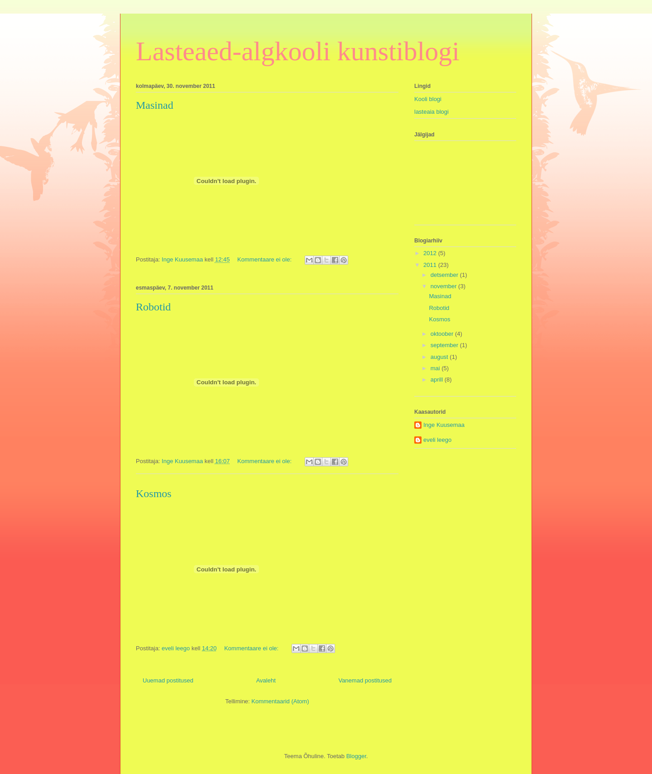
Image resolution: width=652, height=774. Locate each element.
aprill (438, 379)
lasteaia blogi (431, 111)
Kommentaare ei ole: (265, 259)
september (445, 345)
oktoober (443, 333)
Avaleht (266, 680)
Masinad (154, 105)
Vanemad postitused (365, 680)
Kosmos (154, 493)
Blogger (356, 756)
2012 (430, 253)
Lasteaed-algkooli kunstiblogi (298, 51)
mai (436, 368)
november (444, 286)
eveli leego (437, 439)
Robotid (153, 307)
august (440, 356)
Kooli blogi (427, 99)
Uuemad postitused (168, 680)
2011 (430, 264)
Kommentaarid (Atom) (280, 701)
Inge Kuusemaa (444, 424)
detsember (445, 274)
